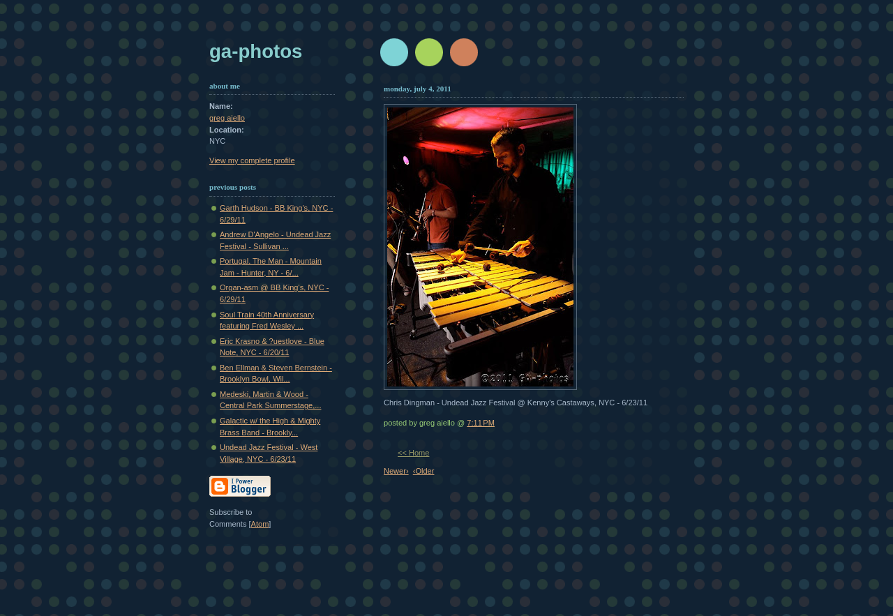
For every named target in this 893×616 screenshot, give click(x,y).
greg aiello (227, 118)
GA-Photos (255, 51)
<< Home (413, 453)
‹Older (424, 471)
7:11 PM (481, 423)
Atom (260, 524)
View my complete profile (252, 160)
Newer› (396, 471)
